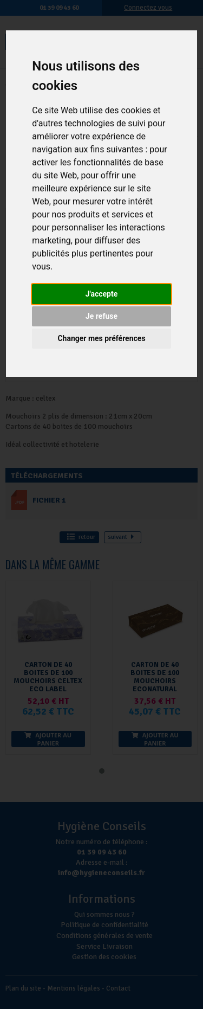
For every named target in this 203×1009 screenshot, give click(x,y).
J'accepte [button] (102, 294)
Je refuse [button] (101, 316)
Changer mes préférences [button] (101, 338)
